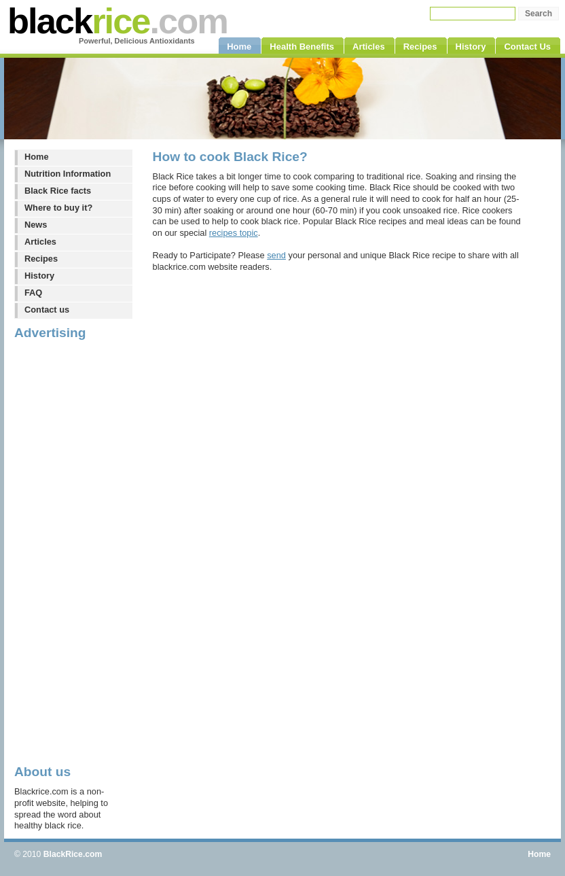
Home (36, 157)
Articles (40, 241)
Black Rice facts (57, 191)
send (276, 255)
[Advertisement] (68, 551)
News (35, 225)
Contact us (46, 309)
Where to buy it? (58, 208)
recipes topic (233, 233)
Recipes (41, 258)
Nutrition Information (67, 174)
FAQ (33, 292)
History (39, 275)
